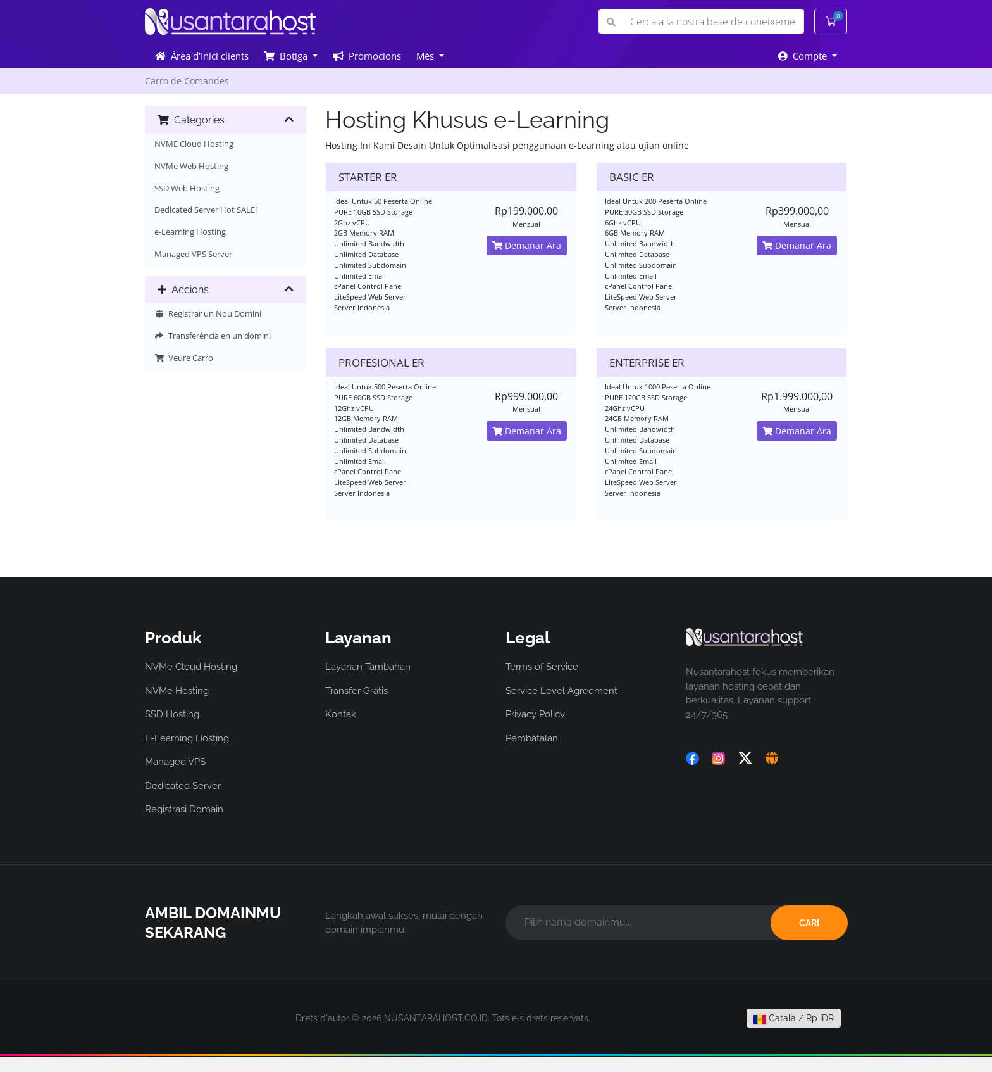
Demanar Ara (526, 245)
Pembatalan (531, 738)
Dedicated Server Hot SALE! (205, 210)
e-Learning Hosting (190, 232)
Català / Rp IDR (793, 1018)
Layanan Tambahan (368, 666)
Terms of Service (541, 666)
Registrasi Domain (184, 809)
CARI (809, 923)
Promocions (367, 55)
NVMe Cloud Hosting (191, 666)
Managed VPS (175, 761)
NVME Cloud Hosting (193, 144)
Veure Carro (183, 358)
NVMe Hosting (177, 691)
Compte (803, 55)
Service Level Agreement (561, 691)
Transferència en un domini (212, 336)
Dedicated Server (183, 785)
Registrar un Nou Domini (207, 313)
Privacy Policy (535, 714)
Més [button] (426, 55)
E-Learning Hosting (187, 738)
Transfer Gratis (356, 691)
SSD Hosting (172, 714)
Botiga (287, 55)
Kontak (340, 714)
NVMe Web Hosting (191, 166)
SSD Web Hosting (187, 188)
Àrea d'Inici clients (202, 55)
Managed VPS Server (193, 254)
